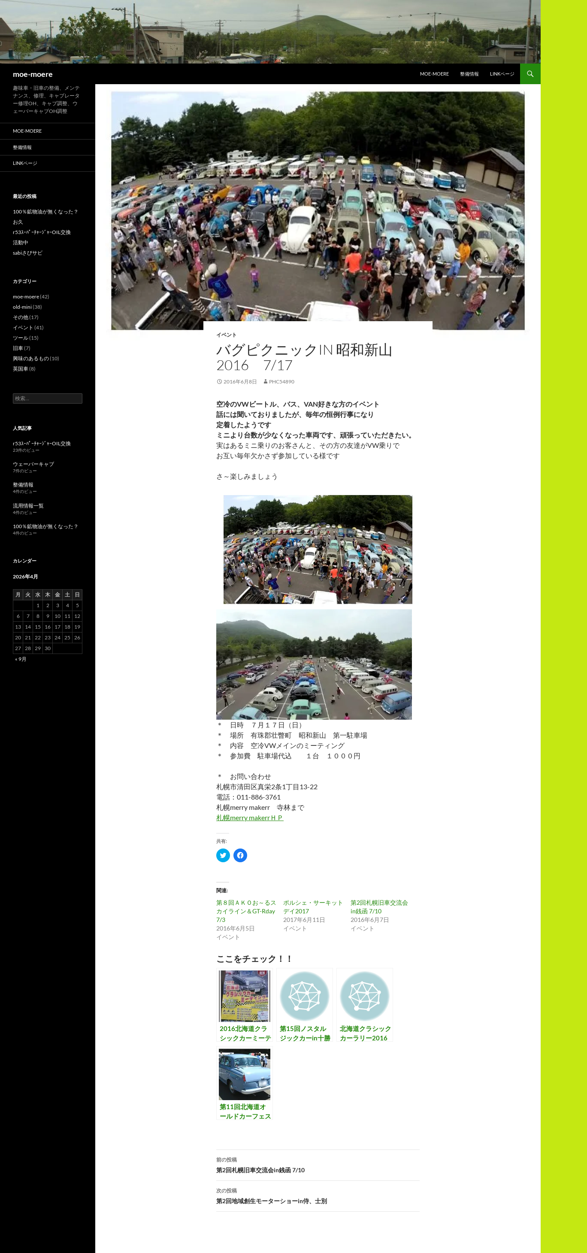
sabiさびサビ (27, 252)
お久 (18, 222)
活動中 (20, 242)
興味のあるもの (31, 358)
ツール (20, 338)
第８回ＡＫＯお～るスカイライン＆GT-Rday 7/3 (246, 911)
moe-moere (33, 74)
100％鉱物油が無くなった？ (46, 211)
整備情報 (469, 73)
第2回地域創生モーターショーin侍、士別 (318, 1195)
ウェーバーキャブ (33, 464)
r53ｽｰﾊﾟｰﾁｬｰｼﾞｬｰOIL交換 (42, 232)
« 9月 (21, 659)
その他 (20, 317)
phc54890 (281, 381)
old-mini (22, 307)
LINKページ (502, 73)
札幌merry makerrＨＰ (250, 817)
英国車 (20, 368)
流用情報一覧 (28, 505)
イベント (226, 334)
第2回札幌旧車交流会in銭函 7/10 (318, 1164)
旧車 (18, 348)
